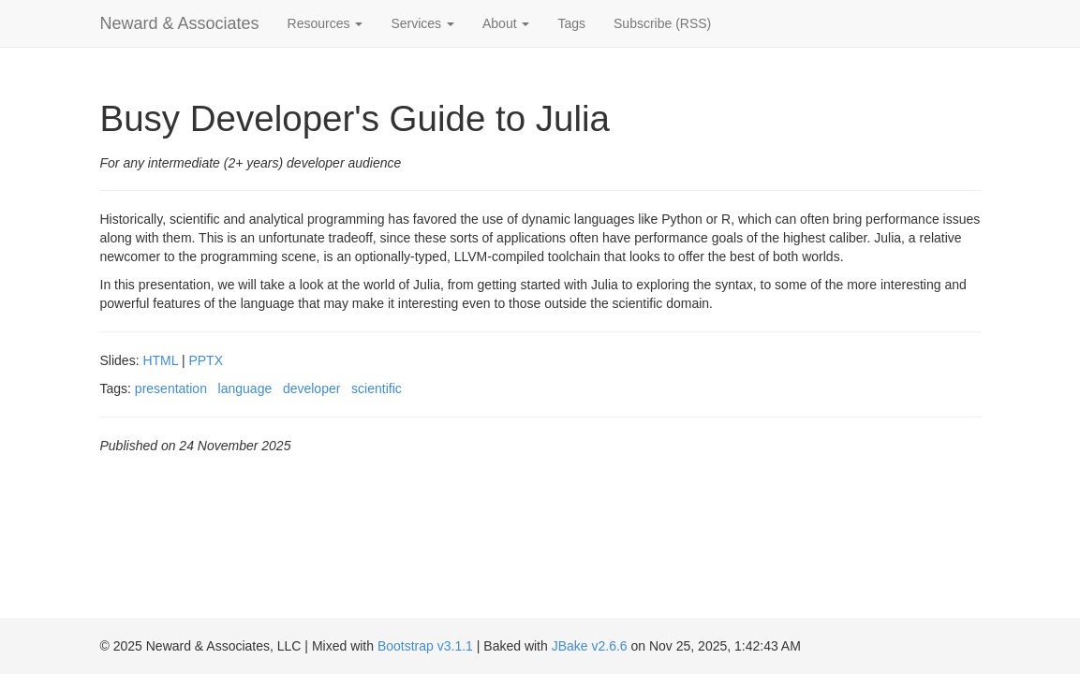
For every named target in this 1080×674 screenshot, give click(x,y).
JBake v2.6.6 (590, 645)
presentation (171, 388)
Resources (325, 23)
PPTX (205, 360)
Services (422, 23)
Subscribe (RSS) (662, 23)
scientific (376, 388)
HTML (160, 360)
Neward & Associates (179, 23)
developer (312, 388)
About (505, 23)
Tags (571, 23)
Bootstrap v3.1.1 (425, 645)
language (245, 388)
